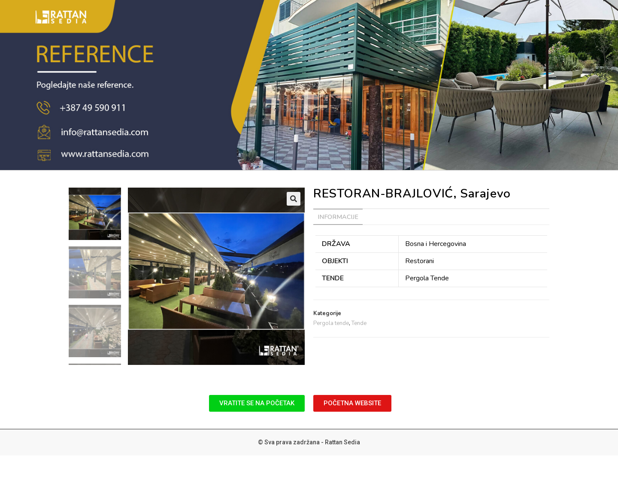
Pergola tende (331, 323)
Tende (359, 323)
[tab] (338, 217)
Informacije (338, 217)
